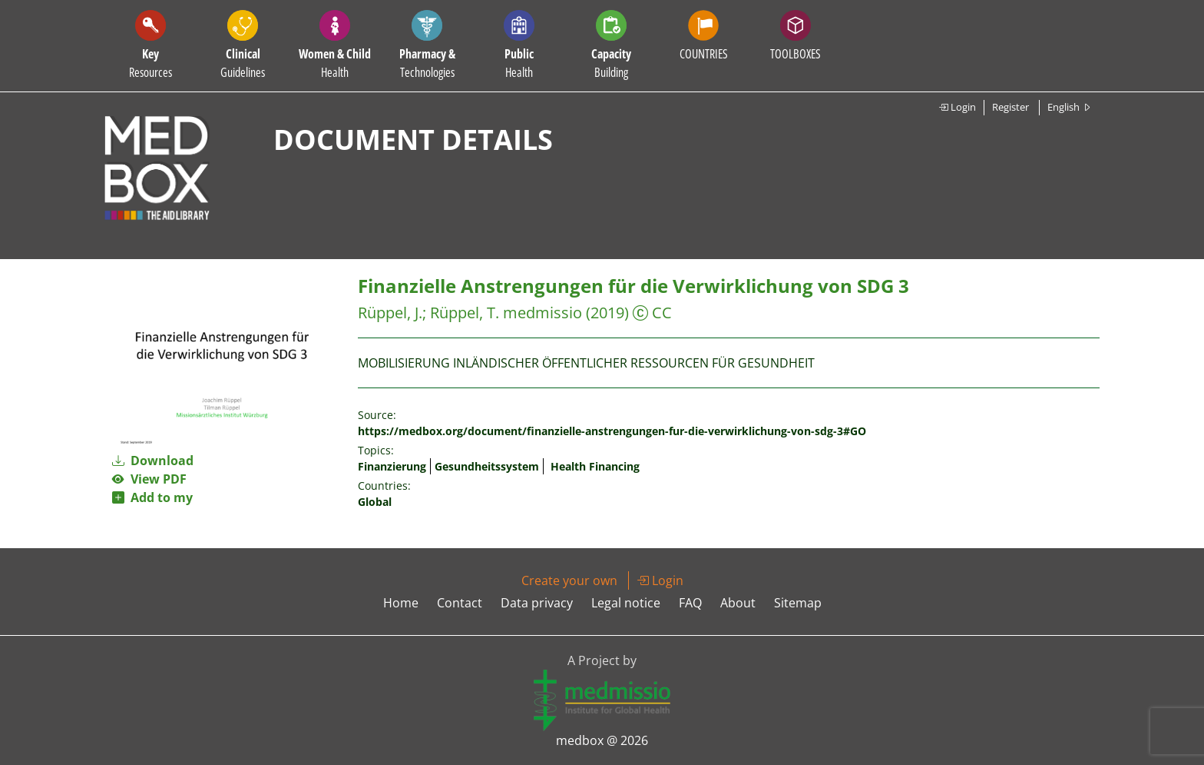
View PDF (149, 479)
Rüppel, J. (390, 312)
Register (1010, 107)
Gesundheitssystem (487, 466)
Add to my (152, 497)
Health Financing (595, 466)
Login (957, 107)
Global (375, 501)
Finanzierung (392, 466)
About (738, 602)
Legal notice (625, 602)
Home (400, 602)
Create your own (569, 580)
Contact (459, 602)
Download (153, 460)
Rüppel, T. (464, 312)
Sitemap (798, 602)
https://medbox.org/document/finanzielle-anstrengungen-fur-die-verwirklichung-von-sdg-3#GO (612, 431)
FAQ (690, 602)
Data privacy (537, 602)
